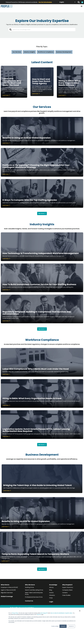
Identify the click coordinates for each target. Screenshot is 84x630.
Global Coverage (7, 596)
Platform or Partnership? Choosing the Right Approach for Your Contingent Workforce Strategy (36, 166)
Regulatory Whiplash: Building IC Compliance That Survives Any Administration (36, 312)
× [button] (80, 610)
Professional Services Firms (33, 597)
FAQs (51, 598)
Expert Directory (67, 587)
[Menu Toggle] (81, 6)
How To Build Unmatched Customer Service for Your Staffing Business (39, 284)
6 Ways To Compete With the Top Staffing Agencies (29, 200)
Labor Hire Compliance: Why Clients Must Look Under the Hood (11, 81)
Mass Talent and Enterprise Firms (34, 593)
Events (51, 593)
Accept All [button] (63, 626)
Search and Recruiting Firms (34, 590)
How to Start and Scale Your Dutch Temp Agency (41, 81)
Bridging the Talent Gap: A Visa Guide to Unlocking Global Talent (37, 485)
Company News (67, 590)
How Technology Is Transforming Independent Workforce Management (40, 253)
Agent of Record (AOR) (8, 590)
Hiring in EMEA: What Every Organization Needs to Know (69, 82)
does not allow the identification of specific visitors (61, 613)
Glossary (52, 595)
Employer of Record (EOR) (9, 587)
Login (51, 602)
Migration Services (7, 593)
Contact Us (29, 601)
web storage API (44, 613)
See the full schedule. (45, 2)
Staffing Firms (29, 587)
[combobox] (42, 29)
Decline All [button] (71, 626)
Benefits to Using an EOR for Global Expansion (26, 137)
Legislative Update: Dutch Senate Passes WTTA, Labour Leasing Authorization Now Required (36, 430)
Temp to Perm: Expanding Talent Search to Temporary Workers (35, 554)
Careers (65, 593)
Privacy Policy (15, 613)
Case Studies (66, 595)
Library (51, 587)
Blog (50, 590)
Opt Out (39, 614)
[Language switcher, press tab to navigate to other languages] (67, 2)
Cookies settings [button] (54, 626)
